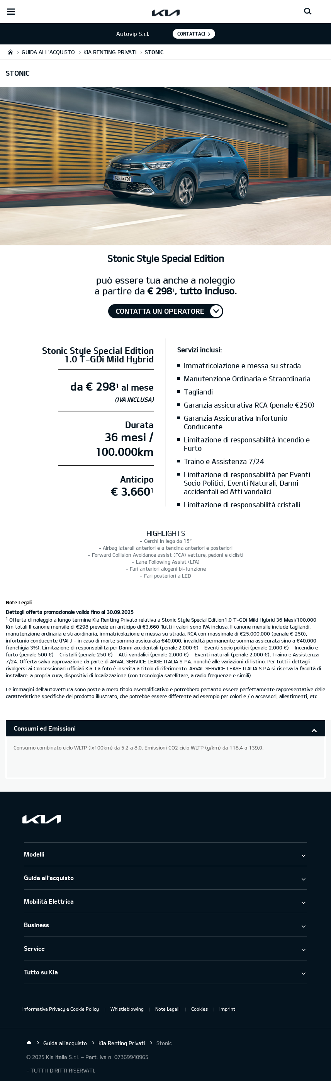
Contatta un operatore (160, 311)
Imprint (227, 1008)
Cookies (199, 1008)
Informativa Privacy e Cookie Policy (60, 1008)
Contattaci (191, 33)
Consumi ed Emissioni (45, 728)
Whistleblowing (127, 1008)
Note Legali (167, 1008)
